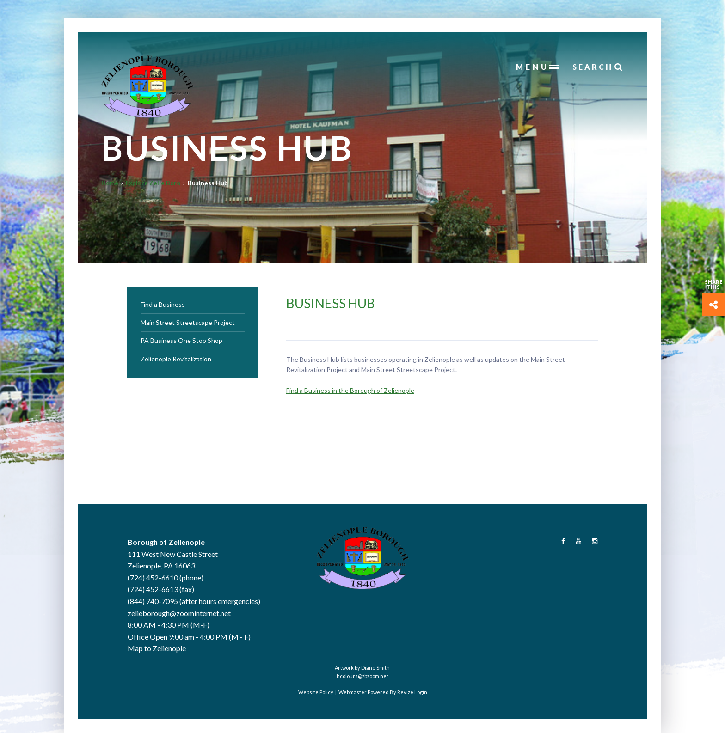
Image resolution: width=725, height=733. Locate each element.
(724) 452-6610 (153, 577)
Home (109, 183)
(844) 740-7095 (153, 601)
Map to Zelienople (157, 648)
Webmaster (352, 692)
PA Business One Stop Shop (181, 340)
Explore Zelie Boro (153, 183)
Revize (405, 692)
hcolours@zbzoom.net (362, 676)
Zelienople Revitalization (176, 359)
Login (420, 692)
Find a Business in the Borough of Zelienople (350, 390)
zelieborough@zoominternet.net (179, 613)
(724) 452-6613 (153, 589)
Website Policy (315, 692)
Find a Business (163, 304)
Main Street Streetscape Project (188, 322)
